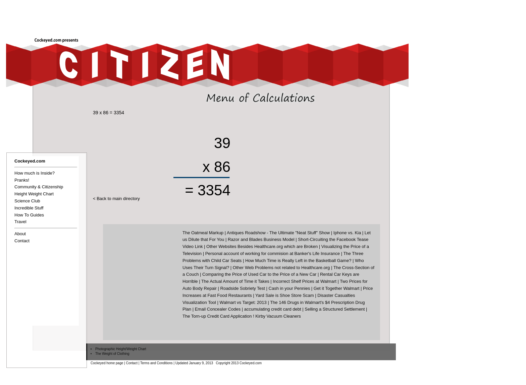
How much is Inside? (34, 173)
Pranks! (21, 180)
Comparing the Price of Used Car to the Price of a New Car (259, 274)
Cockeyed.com (29, 161)
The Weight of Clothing (112, 354)
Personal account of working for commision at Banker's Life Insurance (272, 253)
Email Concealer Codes (218, 309)
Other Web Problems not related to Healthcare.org (281, 267)
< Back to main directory (116, 198)
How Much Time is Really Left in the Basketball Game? (298, 260)
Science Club (27, 200)
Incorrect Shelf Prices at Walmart (304, 281)
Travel (20, 221)
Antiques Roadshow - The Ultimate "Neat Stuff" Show (278, 232)
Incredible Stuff (28, 207)
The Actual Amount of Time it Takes (235, 281)
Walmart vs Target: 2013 (243, 302)
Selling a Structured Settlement (335, 309)
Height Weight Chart (34, 193)
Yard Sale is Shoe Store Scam (284, 295)
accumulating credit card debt (272, 309)
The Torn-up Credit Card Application (217, 316)
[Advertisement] (312, 16)
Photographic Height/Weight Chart (120, 349)
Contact (22, 240)
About (20, 233)
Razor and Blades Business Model (261, 239)
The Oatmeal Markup (202, 232)
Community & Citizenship (38, 186)
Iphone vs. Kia (347, 232)
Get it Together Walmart (337, 288)
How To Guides (29, 214)
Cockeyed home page (107, 363)
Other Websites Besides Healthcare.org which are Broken (262, 246)
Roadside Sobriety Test (242, 288)
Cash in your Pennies (289, 288)
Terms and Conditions (156, 363)
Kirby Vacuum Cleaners (278, 316)
